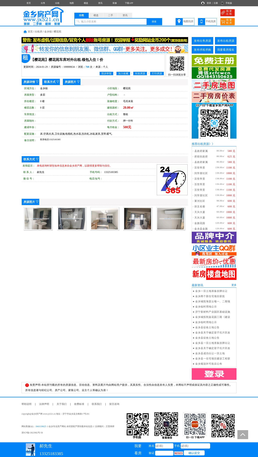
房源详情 (29, 81)
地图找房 (188, 21)
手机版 (229, 3)
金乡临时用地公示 (206, 306)
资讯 (100, 3)
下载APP (129, 3)
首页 (29, 3)
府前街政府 (201, 156)
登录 (209, 3)
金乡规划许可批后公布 (208, 363)
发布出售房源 (202, 40)
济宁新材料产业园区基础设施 (212, 312)
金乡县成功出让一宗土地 (210, 353)
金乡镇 (48, 31)
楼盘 (86, 3)
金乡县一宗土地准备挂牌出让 (212, 343)
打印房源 (157, 73)
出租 (57, 3)
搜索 (154, 21)
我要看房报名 (225, 49)
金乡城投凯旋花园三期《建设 (212, 317)
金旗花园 (199, 223)
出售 (43, 3)
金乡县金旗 (201, 228)
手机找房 (211, 21)
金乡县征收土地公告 (207, 327)
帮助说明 (27, 404)
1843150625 (40, 426)
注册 (216, 3)
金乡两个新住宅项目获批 (210, 296)
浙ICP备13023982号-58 (32, 432)
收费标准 (79, 404)
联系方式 (50, 81)
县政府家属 (201, 151)
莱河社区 (199, 201)
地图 (72, 3)
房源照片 (70, 81)
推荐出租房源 (200, 143)
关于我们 (62, 404)
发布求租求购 (202, 49)
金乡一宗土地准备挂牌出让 (211, 291)
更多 (233, 285)
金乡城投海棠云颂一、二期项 (212, 301)
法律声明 (44, 404)
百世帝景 (199, 167)
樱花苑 (57, 31)
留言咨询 (114, 404)
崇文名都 (199, 206)
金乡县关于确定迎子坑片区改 (212, 332)
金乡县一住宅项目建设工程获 (212, 358)
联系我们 (97, 404)
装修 (115, 3)
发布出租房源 (225, 40)
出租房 (38, 31)
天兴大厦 (199, 212)
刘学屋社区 (201, 173)
